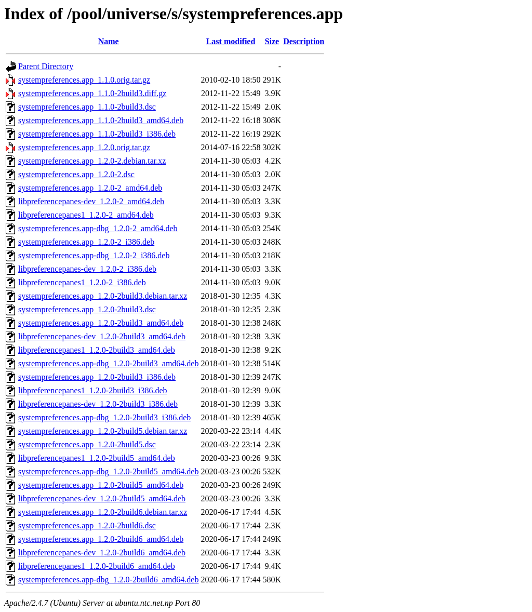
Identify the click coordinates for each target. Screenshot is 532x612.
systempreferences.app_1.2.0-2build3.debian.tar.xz (102, 295)
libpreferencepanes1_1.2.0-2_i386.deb (82, 282)
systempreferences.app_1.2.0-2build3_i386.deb (97, 376)
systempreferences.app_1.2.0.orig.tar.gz (84, 147)
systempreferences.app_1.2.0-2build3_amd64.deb (100, 322)
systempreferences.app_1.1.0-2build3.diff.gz (92, 93)
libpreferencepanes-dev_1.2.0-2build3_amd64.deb (101, 336)
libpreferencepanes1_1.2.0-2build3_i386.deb (92, 390)
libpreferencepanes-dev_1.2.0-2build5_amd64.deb (101, 498)
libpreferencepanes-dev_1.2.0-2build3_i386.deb (98, 404)
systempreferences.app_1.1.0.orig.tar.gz (84, 79)
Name (108, 41)
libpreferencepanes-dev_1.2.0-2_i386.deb (87, 268)
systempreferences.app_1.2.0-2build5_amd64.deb (100, 485)
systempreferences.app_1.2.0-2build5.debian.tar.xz (102, 431)
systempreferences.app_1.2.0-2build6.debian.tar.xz (102, 512)
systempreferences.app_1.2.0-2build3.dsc (87, 309)
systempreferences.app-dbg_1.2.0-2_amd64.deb (98, 228)
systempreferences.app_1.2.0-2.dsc (76, 174)
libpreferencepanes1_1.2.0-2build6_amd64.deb (96, 566)
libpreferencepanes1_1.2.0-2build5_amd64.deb (96, 458)
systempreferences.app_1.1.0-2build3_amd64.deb (100, 120)
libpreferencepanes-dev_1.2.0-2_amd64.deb (91, 201)
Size (272, 41)
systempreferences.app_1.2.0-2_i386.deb (86, 241)
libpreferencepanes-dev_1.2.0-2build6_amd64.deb (101, 552)
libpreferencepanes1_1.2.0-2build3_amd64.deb (96, 349)
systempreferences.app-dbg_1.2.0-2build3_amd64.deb (108, 363)
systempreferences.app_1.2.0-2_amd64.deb (90, 187)
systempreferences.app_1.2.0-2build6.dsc (87, 525)
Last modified (231, 41)
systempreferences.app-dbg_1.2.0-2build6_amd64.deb (108, 579)
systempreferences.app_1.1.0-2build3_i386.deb (97, 133)
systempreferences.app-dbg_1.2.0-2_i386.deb (93, 255)
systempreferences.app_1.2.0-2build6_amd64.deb (100, 539)
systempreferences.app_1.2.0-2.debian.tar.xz (92, 160)
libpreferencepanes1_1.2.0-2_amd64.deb (86, 214)
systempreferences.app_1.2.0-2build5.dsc (87, 444)
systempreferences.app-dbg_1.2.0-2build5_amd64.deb (108, 471)
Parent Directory (45, 66)
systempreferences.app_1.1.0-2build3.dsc (87, 106)
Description (303, 41)
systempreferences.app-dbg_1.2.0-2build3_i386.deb (104, 417)
